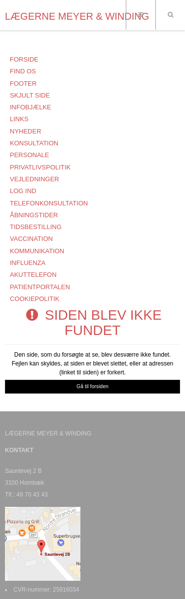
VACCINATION (31, 238)
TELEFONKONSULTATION (49, 203)
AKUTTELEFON (33, 274)
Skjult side (30, 95)
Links (19, 119)
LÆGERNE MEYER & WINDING (77, 16)
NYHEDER (25, 131)
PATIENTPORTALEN (40, 287)
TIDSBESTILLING (36, 227)
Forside (24, 59)
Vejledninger (34, 179)
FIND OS (23, 71)
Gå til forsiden (92, 386)
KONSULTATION (34, 143)
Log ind (23, 191)
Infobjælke (30, 107)
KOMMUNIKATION (37, 251)
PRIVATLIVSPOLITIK (40, 167)
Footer (23, 83)
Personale (29, 155)
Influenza (27, 262)
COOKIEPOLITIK (34, 298)
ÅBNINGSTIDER (34, 215)
